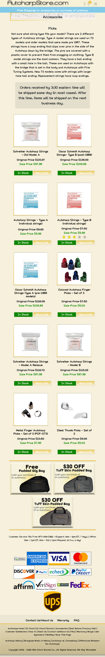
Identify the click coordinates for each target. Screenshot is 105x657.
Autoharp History (13, 641)
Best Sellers (75, 628)
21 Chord (40, 628)
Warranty (63, 620)
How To (32, 631)
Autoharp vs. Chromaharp (64, 641)
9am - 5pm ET (31, 540)
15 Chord (30, 628)
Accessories (62, 628)
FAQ (76, 620)
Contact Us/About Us (39, 620)
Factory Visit (89, 628)
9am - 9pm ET (72, 536)
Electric (50, 628)
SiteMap (50, 635)
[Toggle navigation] (96, 4)
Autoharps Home (16, 628)
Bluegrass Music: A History (37, 641)
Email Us (42, 631)
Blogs (90, 631)
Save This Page (63, 635)
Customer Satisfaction (16, 631)
